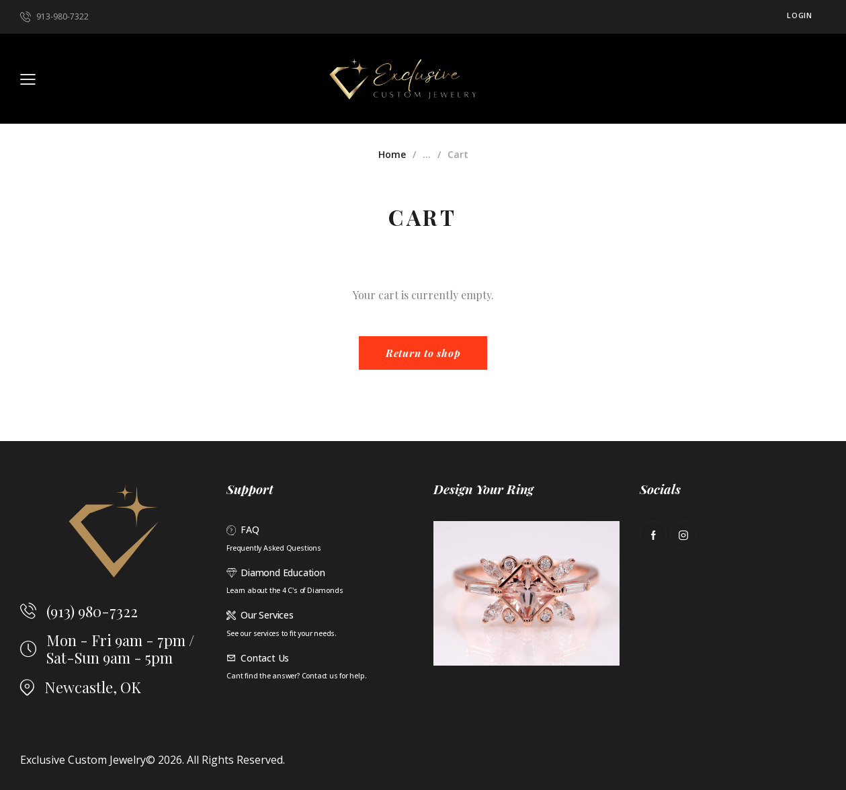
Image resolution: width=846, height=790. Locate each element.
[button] (28, 78)
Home (392, 154)
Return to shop (423, 353)
